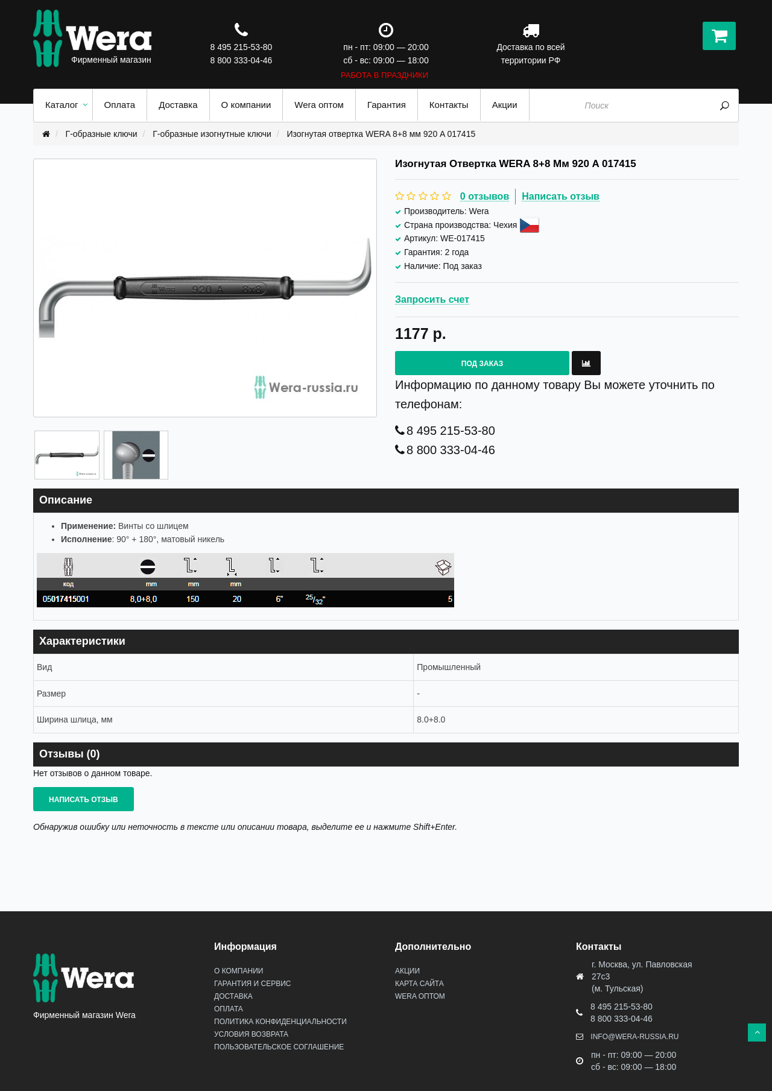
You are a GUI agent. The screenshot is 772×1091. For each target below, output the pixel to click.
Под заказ (482, 363)
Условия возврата (251, 1034)
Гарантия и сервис (252, 983)
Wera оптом (420, 996)
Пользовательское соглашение (279, 1047)
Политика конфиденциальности (280, 1021)
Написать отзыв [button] (83, 799)
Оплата (228, 1009)
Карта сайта (419, 983)
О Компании (238, 971)
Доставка (233, 996)
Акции (407, 971)
